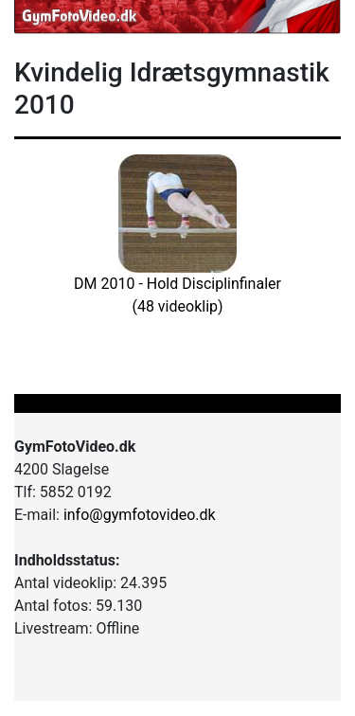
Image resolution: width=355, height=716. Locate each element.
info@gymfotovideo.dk (139, 515)
